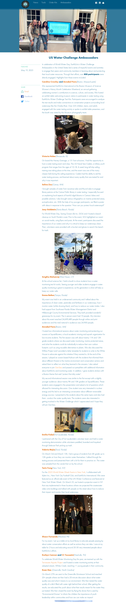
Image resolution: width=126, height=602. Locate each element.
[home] (25, 4)
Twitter (27, 101)
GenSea (58, 368)
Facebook (28, 96)
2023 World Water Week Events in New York (66, 472)
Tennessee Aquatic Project (52, 563)
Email (26, 92)
